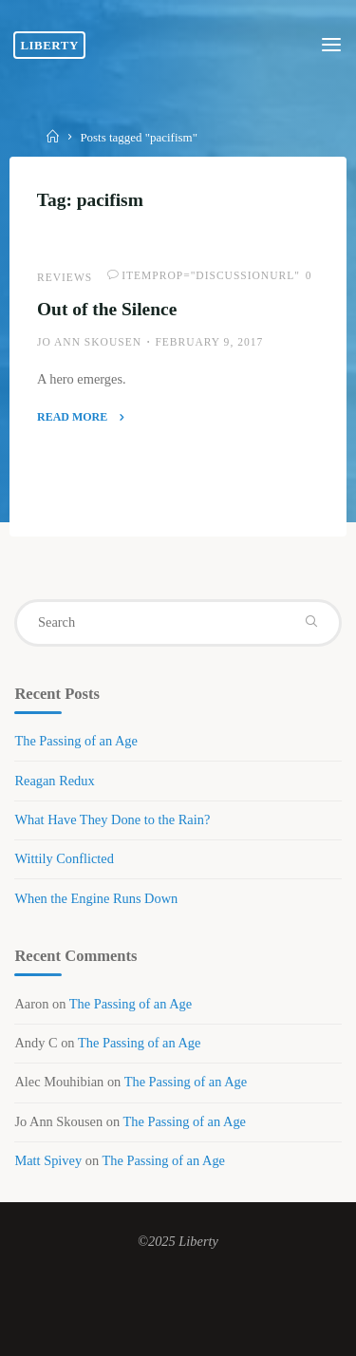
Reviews (64, 277)
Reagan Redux (54, 780)
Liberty (49, 45)
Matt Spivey (48, 1160)
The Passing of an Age (76, 740)
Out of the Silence (107, 309)
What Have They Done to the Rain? (112, 819)
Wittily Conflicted (64, 858)
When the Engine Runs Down (96, 898)
